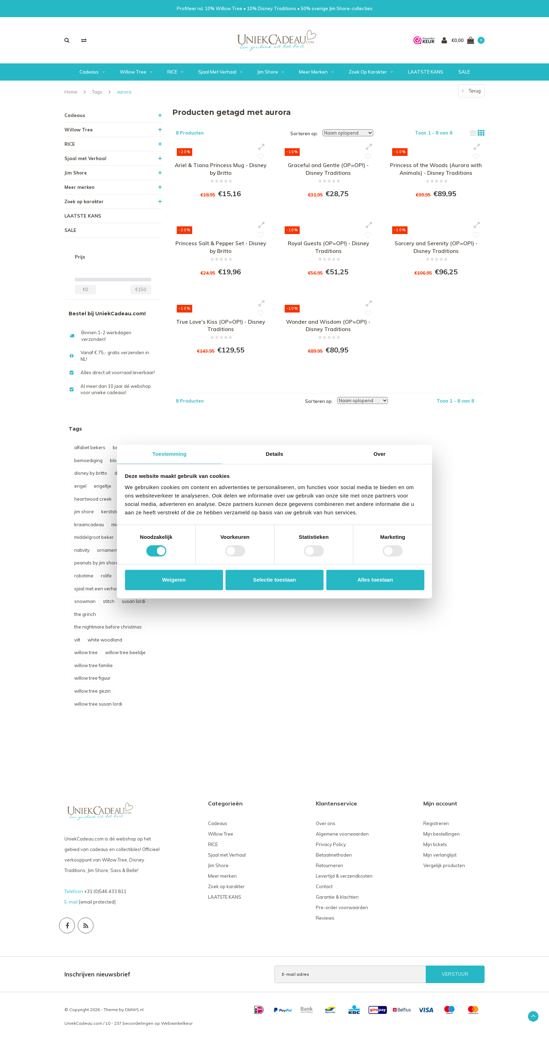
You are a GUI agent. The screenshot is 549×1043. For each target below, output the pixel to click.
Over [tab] (380, 454)
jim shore (84, 514)
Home (70, 94)
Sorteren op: (304, 136)
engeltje (102, 488)
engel (80, 488)
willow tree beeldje (125, 655)
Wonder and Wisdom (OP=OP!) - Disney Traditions (328, 332)
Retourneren (329, 868)
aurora (124, 94)
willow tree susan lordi (98, 706)
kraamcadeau (89, 527)
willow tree (86, 655)
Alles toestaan (375, 580)
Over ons (325, 826)
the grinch (85, 616)
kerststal (110, 514)
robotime (83, 578)
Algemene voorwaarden (342, 836)
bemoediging (88, 463)
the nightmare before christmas (108, 629)
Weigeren (174, 580)
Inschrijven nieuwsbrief (97, 976)
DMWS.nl (134, 1012)
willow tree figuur (92, 680)
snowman (85, 603)
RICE (175, 74)
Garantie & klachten (337, 899)
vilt (77, 642)
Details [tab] (274, 454)
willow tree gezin (92, 693)
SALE (464, 74)
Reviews (325, 920)
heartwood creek (93, 501)
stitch (108, 603)
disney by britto (90, 475)
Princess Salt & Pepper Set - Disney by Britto (220, 252)
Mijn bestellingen (441, 836)
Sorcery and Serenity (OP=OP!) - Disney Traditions (436, 252)
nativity (82, 552)
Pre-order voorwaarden (342, 910)
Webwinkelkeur (177, 1025)
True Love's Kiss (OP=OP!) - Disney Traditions (220, 332)
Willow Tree (136, 74)
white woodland (105, 642)
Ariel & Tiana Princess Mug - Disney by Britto (220, 171)
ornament (107, 552)
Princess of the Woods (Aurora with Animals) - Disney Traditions (436, 171)
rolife (106, 578)
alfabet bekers (89, 450)
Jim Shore (270, 74)
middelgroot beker (94, 539)
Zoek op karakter (371, 74)
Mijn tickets (435, 847)
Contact (324, 889)
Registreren (436, 826)
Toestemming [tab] (169, 454)
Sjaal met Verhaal (220, 74)
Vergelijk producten (444, 868)
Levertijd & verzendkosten (344, 878)
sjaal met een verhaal (97, 591)
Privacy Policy (331, 847)
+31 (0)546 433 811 (105, 894)
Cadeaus (92, 74)
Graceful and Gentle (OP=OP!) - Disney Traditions (328, 171)
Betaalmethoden (334, 857)
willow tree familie (93, 668)
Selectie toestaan (274, 580)
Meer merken (316, 74)
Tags (97, 94)
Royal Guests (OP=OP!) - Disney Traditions (328, 252)
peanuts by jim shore (96, 565)
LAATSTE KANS (425, 74)
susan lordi (133, 603)
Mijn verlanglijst (440, 857)
